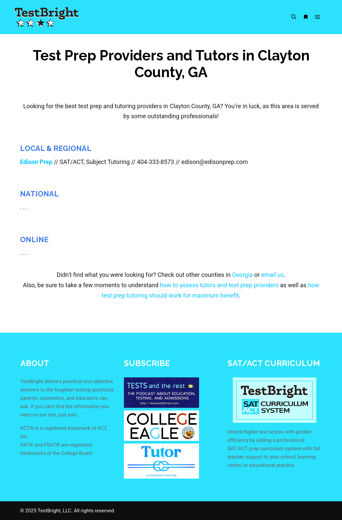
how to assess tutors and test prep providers (219, 285)
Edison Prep (36, 161)
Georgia (242, 274)
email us (272, 274)
